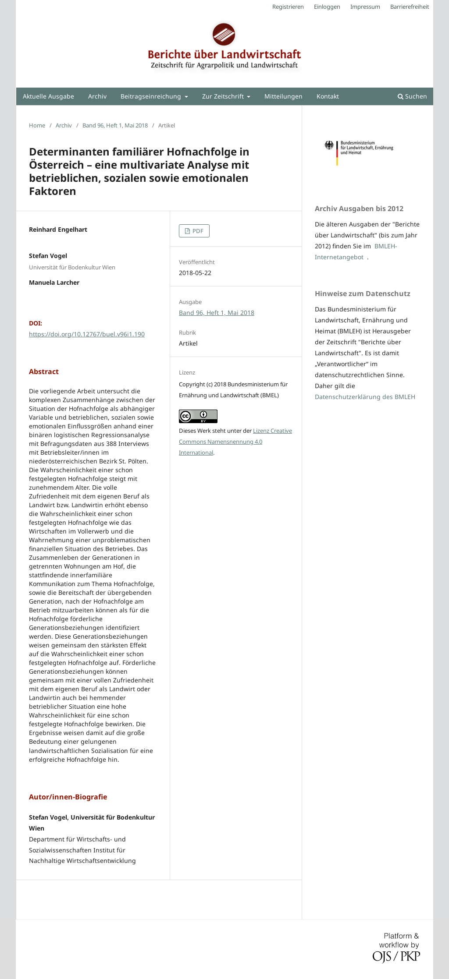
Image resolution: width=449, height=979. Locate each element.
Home (37, 125)
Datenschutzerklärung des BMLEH (365, 396)
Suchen (412, 96)
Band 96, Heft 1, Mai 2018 (115, 125)
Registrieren (288, 7)
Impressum (365, 7)
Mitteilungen (283, 96)
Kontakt (328, 96)
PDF (197, 231)
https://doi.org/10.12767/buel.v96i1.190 (87, 334)
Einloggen (327, 7)
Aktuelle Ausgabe (48, 96)
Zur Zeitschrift (224, 96)
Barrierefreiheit (409, 7)
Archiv (97, 96)
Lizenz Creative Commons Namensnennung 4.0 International (235, 441)
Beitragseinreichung (152, 96)
